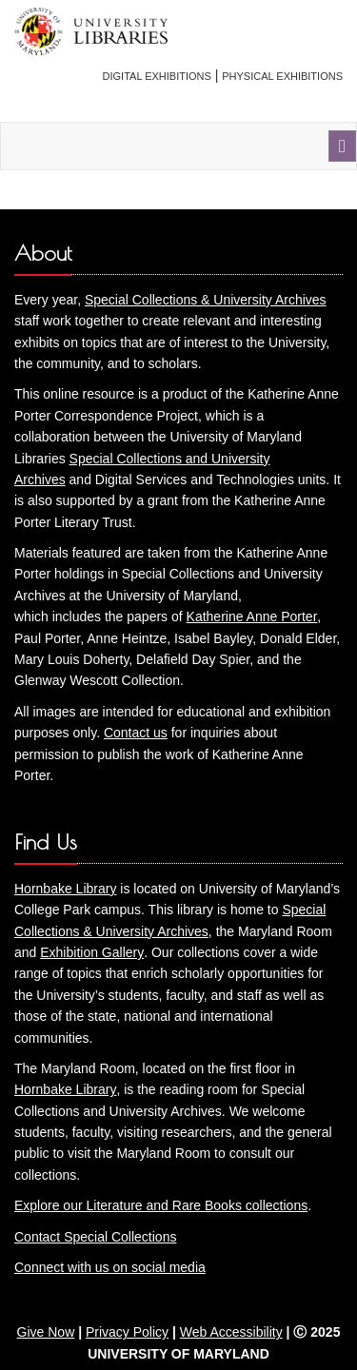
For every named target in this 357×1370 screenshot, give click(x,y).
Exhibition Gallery (92, 952)
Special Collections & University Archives (206, 299)
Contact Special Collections (95, 1236)
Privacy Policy (127, 1332)
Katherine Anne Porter (252, 616)
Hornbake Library (65, 888)
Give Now (46, 1332)
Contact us (136, 732)
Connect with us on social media (110, 1267)
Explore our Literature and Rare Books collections (160, 1205)
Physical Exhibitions (282, 76)
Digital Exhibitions (157, 76)
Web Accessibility (231, 1332)
